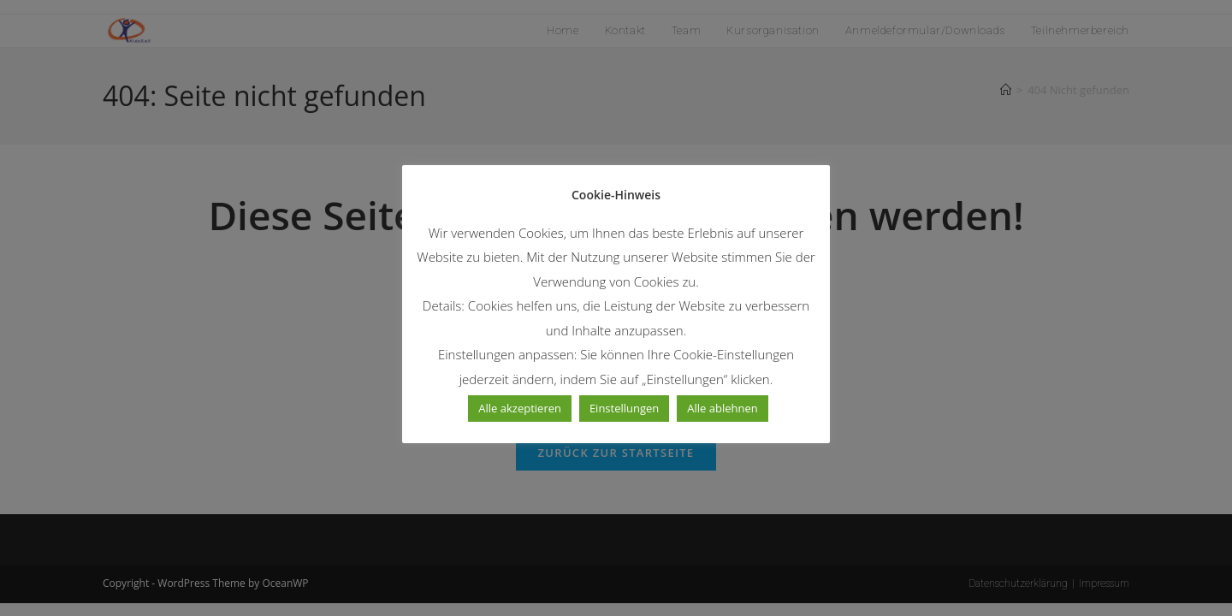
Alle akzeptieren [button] (519, 408)
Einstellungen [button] (624, 408)
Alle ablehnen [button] (722, 408)
